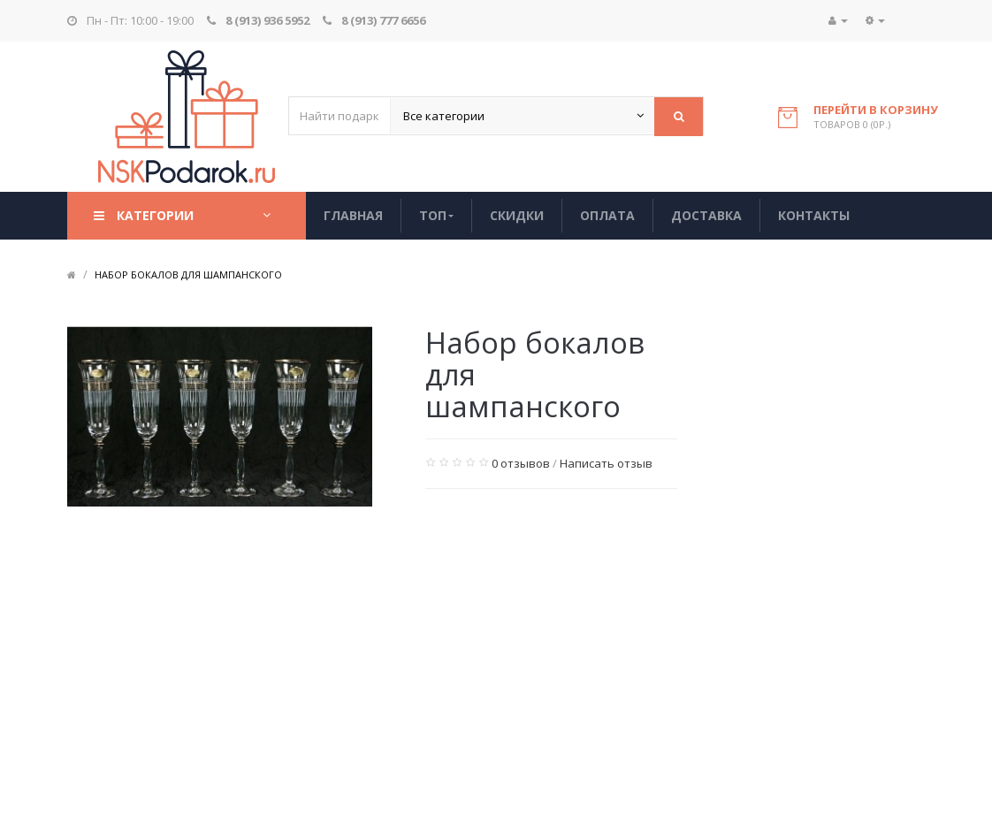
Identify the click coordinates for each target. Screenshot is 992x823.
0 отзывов (521, 463)
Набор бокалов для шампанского (188, 274)
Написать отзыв (606, 463)
